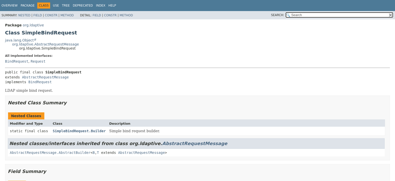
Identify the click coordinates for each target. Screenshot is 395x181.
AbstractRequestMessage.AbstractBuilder (50, 153)
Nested (24, 15)
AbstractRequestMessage (45, 77)
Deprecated (83, 5)
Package (28, 5)
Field (37, 15)
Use (56, 5)
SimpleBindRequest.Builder (79, 131)
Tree (66, 5)
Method (67, 15)
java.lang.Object (19, 40)
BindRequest (16, 61)
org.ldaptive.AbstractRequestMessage (45, 44)
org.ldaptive (33, 25)
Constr (51, 15)
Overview (10, 5)
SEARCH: (277, 15)
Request (38, 61)
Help (112, 5)
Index (101, 5)
